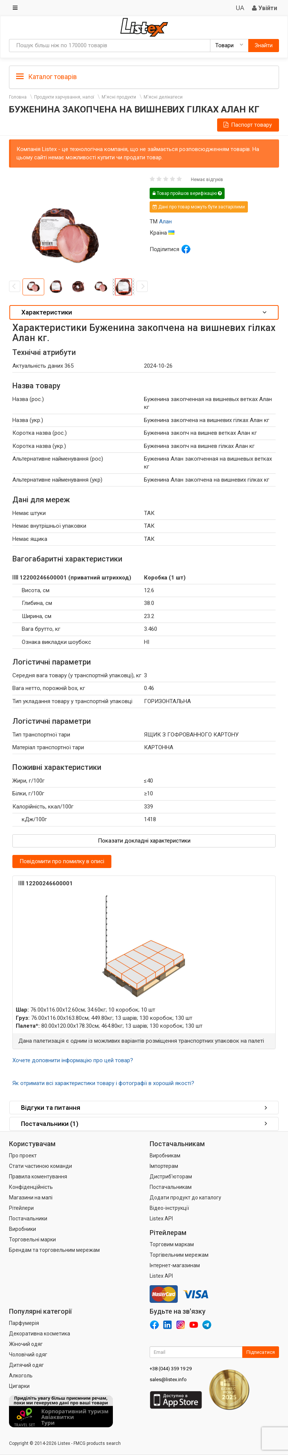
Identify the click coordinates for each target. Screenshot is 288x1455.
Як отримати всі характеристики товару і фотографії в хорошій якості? (103, 1083)
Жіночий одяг (26, 1344)
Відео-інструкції (169, 1208)
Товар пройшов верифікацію (187, 193)
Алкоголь (21, 1376)
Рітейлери (21, 1208)
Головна (18, 97)
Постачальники (28, 1218)
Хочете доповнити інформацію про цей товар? (72, 1060)
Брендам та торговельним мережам (54, 1250)
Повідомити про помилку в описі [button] (62, 861)
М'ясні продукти (119, 97)
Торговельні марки (32, 1239)
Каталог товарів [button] (46, 77)
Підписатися (260, 1352)
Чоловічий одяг (28, 1355)
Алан (165, 221)
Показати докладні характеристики (144, 840)
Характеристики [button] (144, 312)
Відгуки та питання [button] (144, 1107)
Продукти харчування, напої (64, 97)
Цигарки (19, 1386)
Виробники (22, 1229)
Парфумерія (24, 1323)
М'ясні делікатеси (163, 97)
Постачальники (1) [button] (144, 1123)
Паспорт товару (247, 124)
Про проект (23, 1156)
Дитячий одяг (26, 1365)
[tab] (144, 76)
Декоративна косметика (39, 1334)
